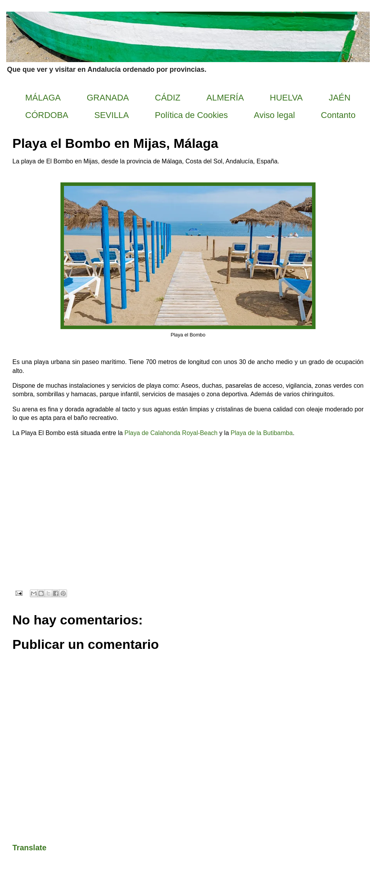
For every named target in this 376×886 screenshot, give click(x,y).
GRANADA (108, 97)
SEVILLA (111, 115)
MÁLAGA (43, 97)
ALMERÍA (225, 97)
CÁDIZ (168, 97)
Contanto (338, 115)
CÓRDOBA (46, 115)
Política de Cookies (191, 115)
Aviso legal (274, 115)
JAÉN (339, 97)
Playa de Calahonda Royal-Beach (170, 433)
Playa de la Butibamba (262, 433)
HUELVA (286, 97)
